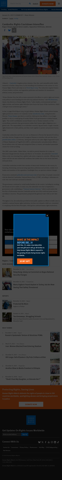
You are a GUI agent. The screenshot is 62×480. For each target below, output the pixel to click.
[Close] (47, 215)
